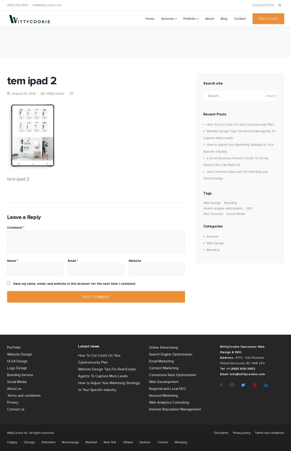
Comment (15, 227)
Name (12, 260)
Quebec (145, 442)
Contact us (15, 409)
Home (149, 19)
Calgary (12, 442)
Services (167, 19)
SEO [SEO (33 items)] (249, 208)
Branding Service (20, 375)
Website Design (19, 354)
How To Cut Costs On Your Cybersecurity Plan (240, 124)
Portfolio (189, 19)
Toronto (162, 442)
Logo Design (17, 368)
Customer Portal (263, 5)
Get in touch (268, 18)
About (209, 19)
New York (110, 442)
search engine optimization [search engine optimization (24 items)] (223, 208)
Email (73, 260)
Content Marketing (164, 368)
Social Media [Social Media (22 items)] (235, 214)
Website (135, 260)
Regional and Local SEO (167, 388)
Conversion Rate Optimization (172, 375)
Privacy (12, 402)
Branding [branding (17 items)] (230, 203)
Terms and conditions (24, 395)
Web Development (164, 382)
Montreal (91, 442)
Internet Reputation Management (175, 409)
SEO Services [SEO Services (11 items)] (213, 214)
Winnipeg (181, 442)
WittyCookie (55, 94)
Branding (213, 250)
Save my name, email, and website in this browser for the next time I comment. (74, 283)
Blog (224, 19)
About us (14, 388)
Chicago (29, 442)
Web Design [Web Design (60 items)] (212, 203)
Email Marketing (161, 361)
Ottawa (128, 442)
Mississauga (70, 442)
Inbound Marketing (163, 395)
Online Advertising (163, 347)
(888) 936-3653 (17, 5)
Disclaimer (221, 433)
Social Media (17, 382)
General (212, 236)
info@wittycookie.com (47, 5)
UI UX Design (17, 361)
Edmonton (48, 442)
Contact (240, 19)
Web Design (215, 243)
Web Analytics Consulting (169, 402)
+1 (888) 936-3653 (240, 369)
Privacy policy (241, 433)
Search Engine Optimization (170, 354)
